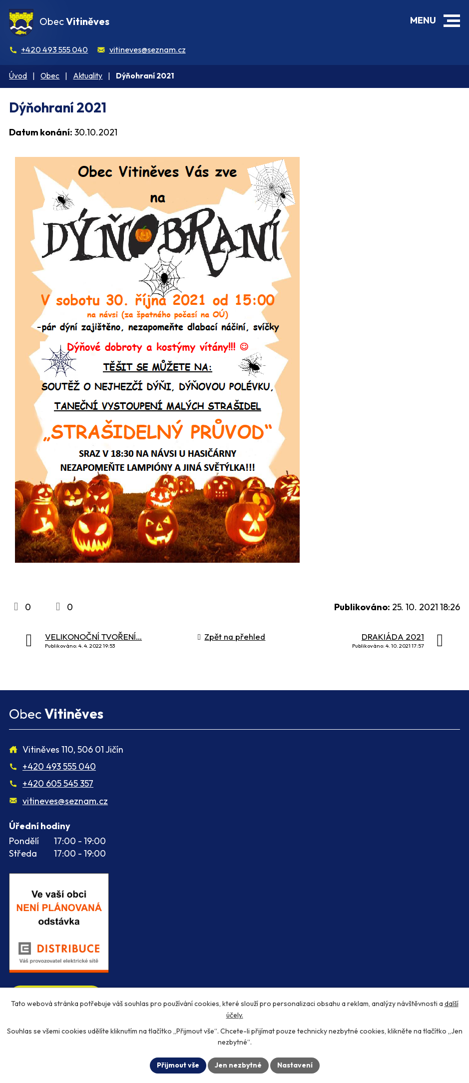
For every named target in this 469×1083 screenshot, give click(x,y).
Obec (49, 75)
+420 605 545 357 (57, 783)
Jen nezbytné (238, 1065)
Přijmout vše (178, 1065)
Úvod (18, 75)
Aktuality (87, 75)
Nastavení (295, 1065)
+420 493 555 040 (54, 49)
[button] (452, 20)
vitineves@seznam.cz (147, 49)
